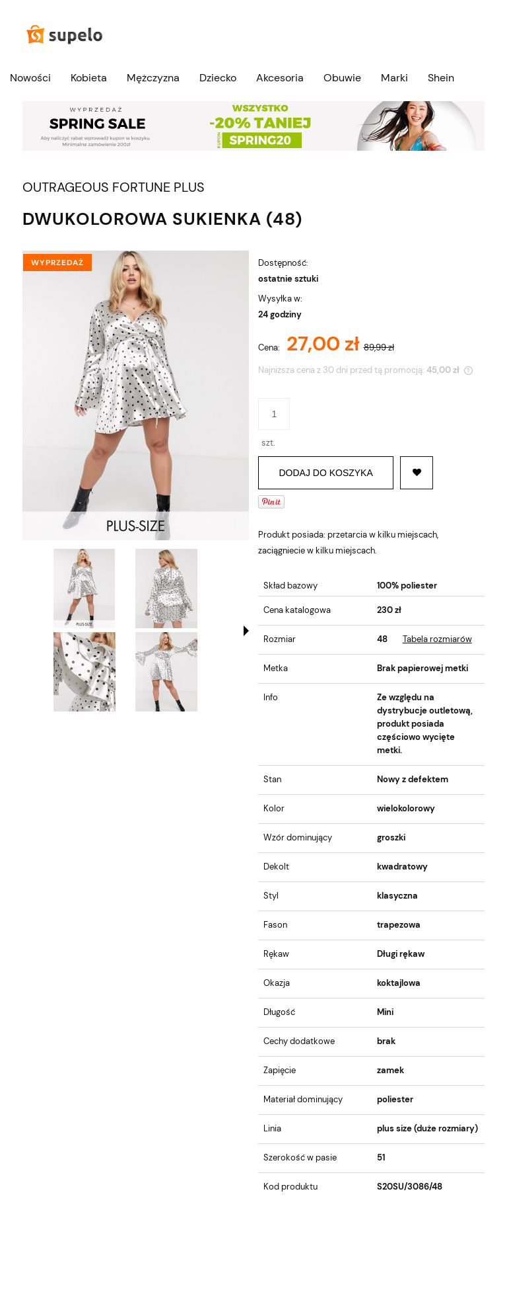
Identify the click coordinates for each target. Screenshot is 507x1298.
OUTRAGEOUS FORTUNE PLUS (113, 187)
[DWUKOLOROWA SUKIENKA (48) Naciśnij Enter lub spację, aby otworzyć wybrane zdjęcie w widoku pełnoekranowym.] (135, 395)
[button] (246, 631)
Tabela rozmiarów (437, 639)
